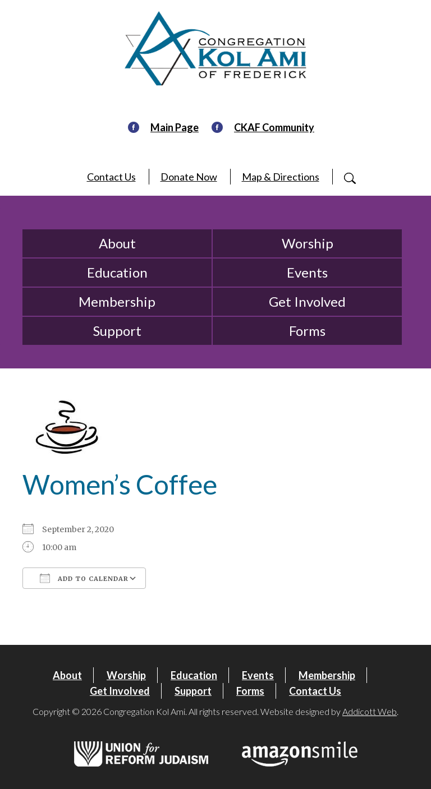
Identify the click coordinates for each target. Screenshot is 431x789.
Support (117, 330)
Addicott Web (369, 711)
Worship (307, 243)
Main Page (174, 127)
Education (117, 272)
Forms (307, 330)
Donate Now (189, 176)
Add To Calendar (84, 578)
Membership (117, 301)
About (117, 243)
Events (307, 272)
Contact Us (111, 176)
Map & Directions (280, 176)
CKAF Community (274, 127)
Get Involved (307, 301)
